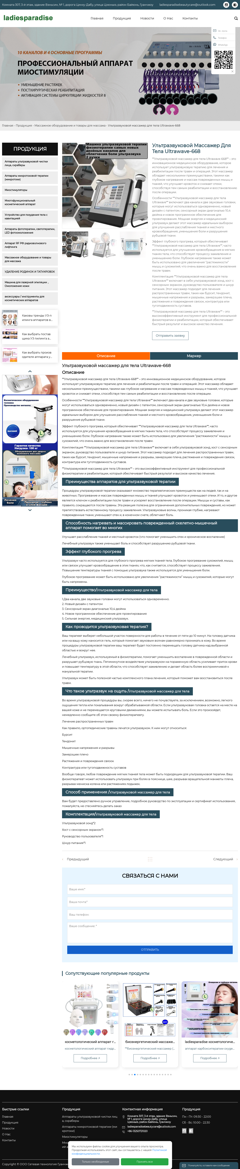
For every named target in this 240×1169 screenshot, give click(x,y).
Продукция (24, 125)
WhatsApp (220, 44)
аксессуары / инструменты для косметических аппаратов (25, 298)
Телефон (220, 37)
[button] (129, 1074)
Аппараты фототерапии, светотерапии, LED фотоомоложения (30, 231)
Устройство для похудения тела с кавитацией (26, 216)
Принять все (145, 1161)
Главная (7, 125)
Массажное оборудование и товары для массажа (70, 125)
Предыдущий (78, 859)
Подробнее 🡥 (90, 1058)
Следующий (223, 859)
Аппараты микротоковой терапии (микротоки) (27, 177)
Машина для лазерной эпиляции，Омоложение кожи (27, 284)
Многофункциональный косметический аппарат (20, 202)
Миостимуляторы (16, 190)
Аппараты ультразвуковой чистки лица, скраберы (27, 163)
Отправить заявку (170, 336)
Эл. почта (220, 30)
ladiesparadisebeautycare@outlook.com (187, 4)
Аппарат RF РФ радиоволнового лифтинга (26, 245)
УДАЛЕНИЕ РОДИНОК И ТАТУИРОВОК (30, 271)
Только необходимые (95, 1161)
